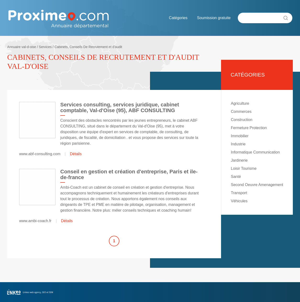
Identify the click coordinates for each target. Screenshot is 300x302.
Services (45, 47)
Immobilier (240, 136)
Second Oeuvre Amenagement (257, 185)
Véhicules (239, 201)
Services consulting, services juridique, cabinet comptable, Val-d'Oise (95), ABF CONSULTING (119, 107)
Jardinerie (239, 160)
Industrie (238, 144)
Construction (241, 120)
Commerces (241, 112)
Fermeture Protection (249, 128)
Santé (236, 177)
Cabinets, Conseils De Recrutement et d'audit (88, 47)
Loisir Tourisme (243, 168)
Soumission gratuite (214, 18)
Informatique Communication (255, 152)
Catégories (178, 18)
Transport (239, 193)
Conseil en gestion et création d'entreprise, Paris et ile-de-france (129, 174)
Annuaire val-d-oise (21, 47)
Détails (76, 154)
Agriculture (240, 103)
